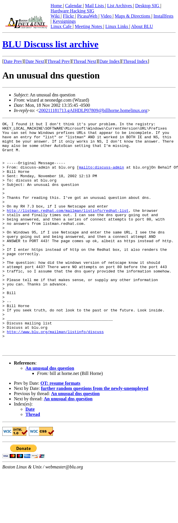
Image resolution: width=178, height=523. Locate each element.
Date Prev (13, 61)
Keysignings (64, 21)
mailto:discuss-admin (101, 176)
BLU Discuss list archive (50, 44)
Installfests (163, 16)
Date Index (109, 61)
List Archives (120, 5)
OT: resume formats (60, 429)
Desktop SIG (147, 5)
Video (107, 16)
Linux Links (117, 26)
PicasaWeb (88, 16)
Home (57, 5)
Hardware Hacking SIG (72, 10)
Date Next (34, 61)
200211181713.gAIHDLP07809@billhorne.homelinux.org (93, 110)
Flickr (69, 16)
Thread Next (84, 61)
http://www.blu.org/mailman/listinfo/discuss (55, 374)
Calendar (74, 5)
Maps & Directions (133, 16)
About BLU (142, 26)
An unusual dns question (49, 414)
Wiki (56, 16)
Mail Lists (95, 5)
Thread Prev (58, 61)
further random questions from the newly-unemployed (94, 434)
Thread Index (135, 61)
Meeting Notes (89, 26)
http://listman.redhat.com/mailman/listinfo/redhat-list (68, 228)
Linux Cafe (62, 26)
